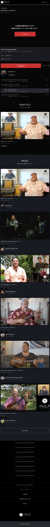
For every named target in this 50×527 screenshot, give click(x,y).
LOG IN (25, 34)
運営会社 (25, 503)
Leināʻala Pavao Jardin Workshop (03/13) (25, 456)
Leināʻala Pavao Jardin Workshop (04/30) (25, 470)
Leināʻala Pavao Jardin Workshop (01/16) (25, 442)
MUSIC (4, 8)
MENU (43, 2)
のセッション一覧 (25, 107)
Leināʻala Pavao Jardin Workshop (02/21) (25, 452)
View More (25, 430)
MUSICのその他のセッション (25, 163)
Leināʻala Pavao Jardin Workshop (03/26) (25, 461)
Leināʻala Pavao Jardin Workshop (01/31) (25, 447)
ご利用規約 (25, 494)
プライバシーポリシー (25, 489)
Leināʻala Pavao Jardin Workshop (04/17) (25, 466)
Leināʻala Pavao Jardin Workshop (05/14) (25, 475)
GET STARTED (21, 65)
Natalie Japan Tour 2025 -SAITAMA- (25, 484)
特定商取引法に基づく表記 (25, 498)
